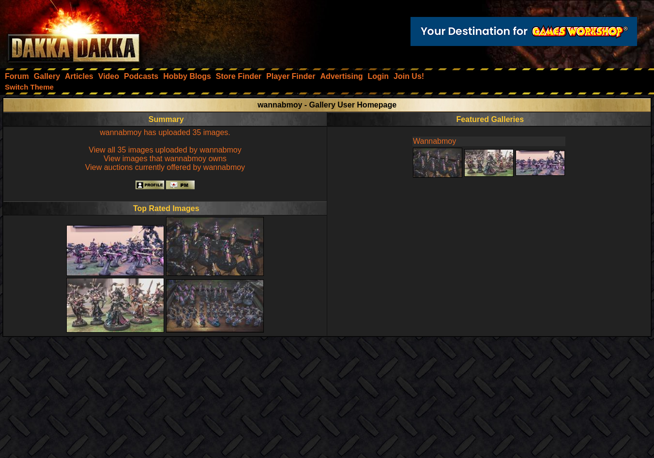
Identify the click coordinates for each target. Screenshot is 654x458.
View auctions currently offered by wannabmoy (165, 167)
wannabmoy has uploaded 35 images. (165, 132)
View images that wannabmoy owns (165, 158)
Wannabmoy (434, 141)
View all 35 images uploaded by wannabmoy (165, 150)
